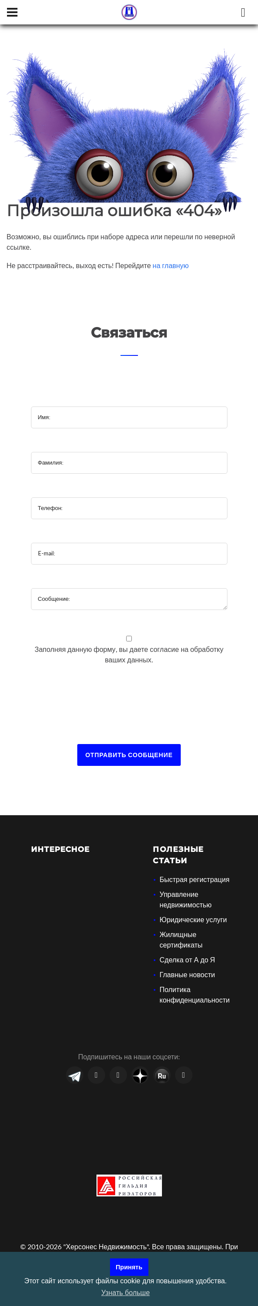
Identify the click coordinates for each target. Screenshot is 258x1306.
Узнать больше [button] (125, 1292)
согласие (165, 649)
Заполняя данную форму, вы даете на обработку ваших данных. (128, 654)
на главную (171, 265)
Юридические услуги (193, 919)
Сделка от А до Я (187, 959)
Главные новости (187, 974)
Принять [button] (129, 1267)
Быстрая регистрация (194, 879)
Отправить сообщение (128, 754)
